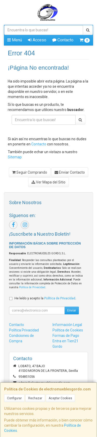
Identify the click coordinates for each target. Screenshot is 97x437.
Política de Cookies (68, 330)
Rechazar (35, 398)
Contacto (62, 40)
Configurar (14, 398)
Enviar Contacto (70, 172)
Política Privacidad (24, 330)
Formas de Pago (66, 336)
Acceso (37, 40)
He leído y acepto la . (45, 298)
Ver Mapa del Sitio (48, 182)
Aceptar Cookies (60, 398)
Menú (14, 40)
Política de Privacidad (32, 287)
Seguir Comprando (29, 172)
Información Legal (67, 325)
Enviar (71, 310)
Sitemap (15, 157)
